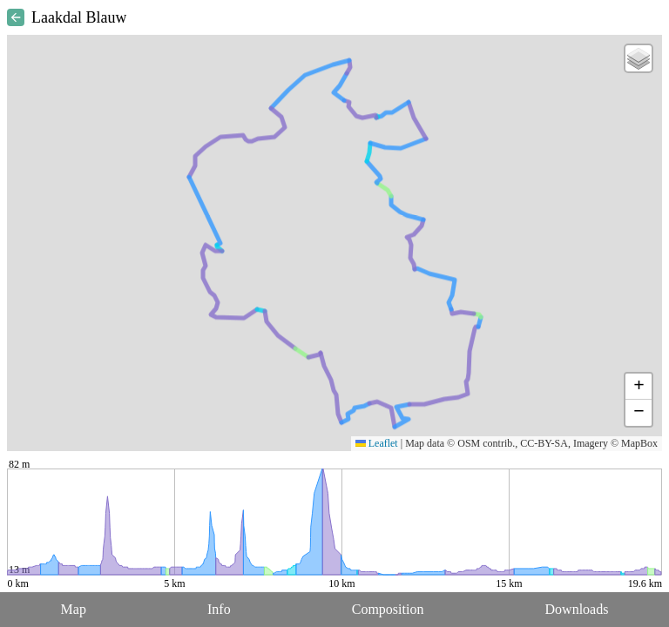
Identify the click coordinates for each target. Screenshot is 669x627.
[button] (638, 58)
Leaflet (376, 443)
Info (219, 609)
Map (73, 609)
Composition (388, 609)
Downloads (577, 609)
